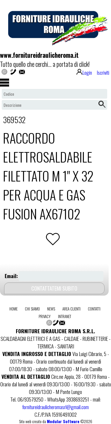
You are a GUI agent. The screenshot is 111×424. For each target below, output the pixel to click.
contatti (94, 309)
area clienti (71, 309)
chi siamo (32, 309)
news (51, 309)
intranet (64, 316)
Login (84, 72)
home (13, 309)
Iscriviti (103, 72)
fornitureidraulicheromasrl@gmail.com (55, 407)
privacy (45, 316)
